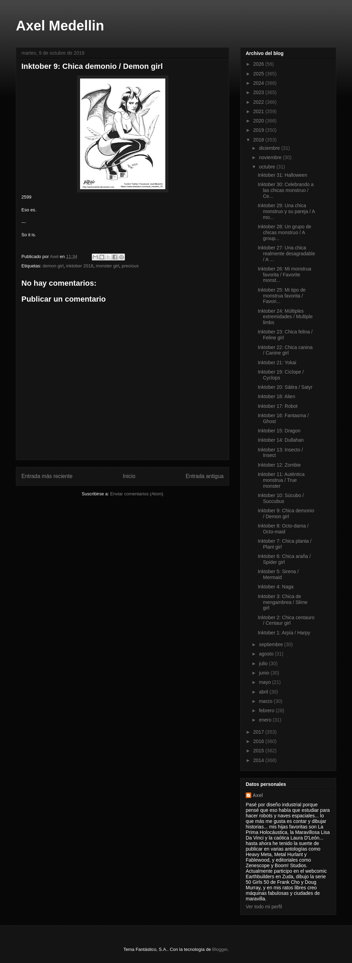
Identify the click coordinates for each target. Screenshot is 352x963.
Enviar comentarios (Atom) (136, 493)
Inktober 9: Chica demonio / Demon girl (286, 513)
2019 (259, 130)
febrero (267, 710)
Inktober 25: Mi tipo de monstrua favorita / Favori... (282, 295)
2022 (259, 102)
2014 (259, 760)
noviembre (271, 157)
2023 (259, 92)
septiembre (271, 644)
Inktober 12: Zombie (279, 465)
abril (264, 692)
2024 (259, 83)
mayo (265, 682)
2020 (259, 120)
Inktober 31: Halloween (282, 175)
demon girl (52, 265)
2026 (259, 64)
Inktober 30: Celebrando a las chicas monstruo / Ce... (286, 190)
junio (264, 673)
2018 (259, 140)
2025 (259, 73)
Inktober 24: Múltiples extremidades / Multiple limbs (285, 316)
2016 (259, 741)
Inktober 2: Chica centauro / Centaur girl (286, 620)
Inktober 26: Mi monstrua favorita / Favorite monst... (284, 274)
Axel (258, 795)
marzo (266, 701)
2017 (259, 732)
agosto (267, 654)
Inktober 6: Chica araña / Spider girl (284, 559)
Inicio (129, 476)
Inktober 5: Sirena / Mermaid (278, 574)
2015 (259, 750)
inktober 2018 (79, 265)
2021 (259, 111)
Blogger (219, 949)
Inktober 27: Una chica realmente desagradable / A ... (286, 253)
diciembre (270, 148)
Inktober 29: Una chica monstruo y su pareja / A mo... (286, 211)
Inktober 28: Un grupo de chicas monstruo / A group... (284, 232)
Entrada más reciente (46, 476)
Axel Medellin (60, 25)
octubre (267, 166)
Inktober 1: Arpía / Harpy (284, 632)
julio (264, 663)
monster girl (107, 265)
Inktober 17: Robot (277, 406)
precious (130, 265)
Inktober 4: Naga (276, 586)
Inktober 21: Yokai (277, 362)
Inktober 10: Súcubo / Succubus (281, 498)
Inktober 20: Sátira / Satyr (285, 387)
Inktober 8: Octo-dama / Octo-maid (283, 528)
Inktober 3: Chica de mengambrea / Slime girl (282, 602)
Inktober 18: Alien (276, 396)
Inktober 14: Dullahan (281, 440)
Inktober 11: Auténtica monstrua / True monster (281, 480)
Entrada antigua (205, 476)
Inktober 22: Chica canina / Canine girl (285, 350)
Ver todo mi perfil (264, 906)
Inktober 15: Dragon (279, 430)
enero (266, 720)
